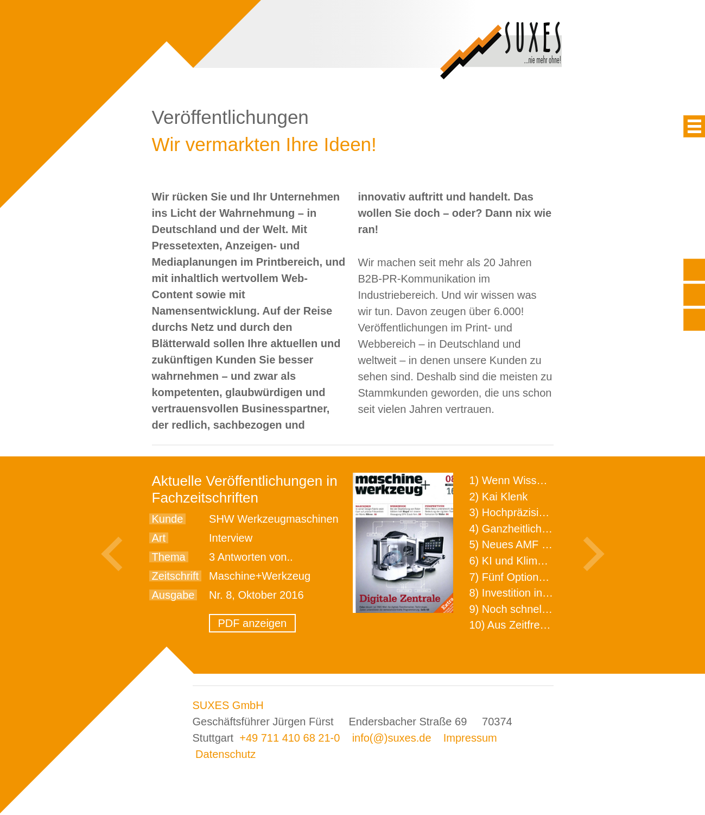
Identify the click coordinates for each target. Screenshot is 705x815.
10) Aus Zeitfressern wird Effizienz (551, 625)
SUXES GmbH (228, 705)
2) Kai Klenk (498, 497)
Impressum (470, 738)
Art (159, 537)
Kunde (167, 518)
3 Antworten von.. (251, 557)
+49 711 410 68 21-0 (289, 738)
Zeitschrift (175, 575)
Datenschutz (225, 754)
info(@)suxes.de (391, 738)
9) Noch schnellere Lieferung (538, 609)
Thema (169, 556)
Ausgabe (173, 595)
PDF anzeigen (252, 623)
